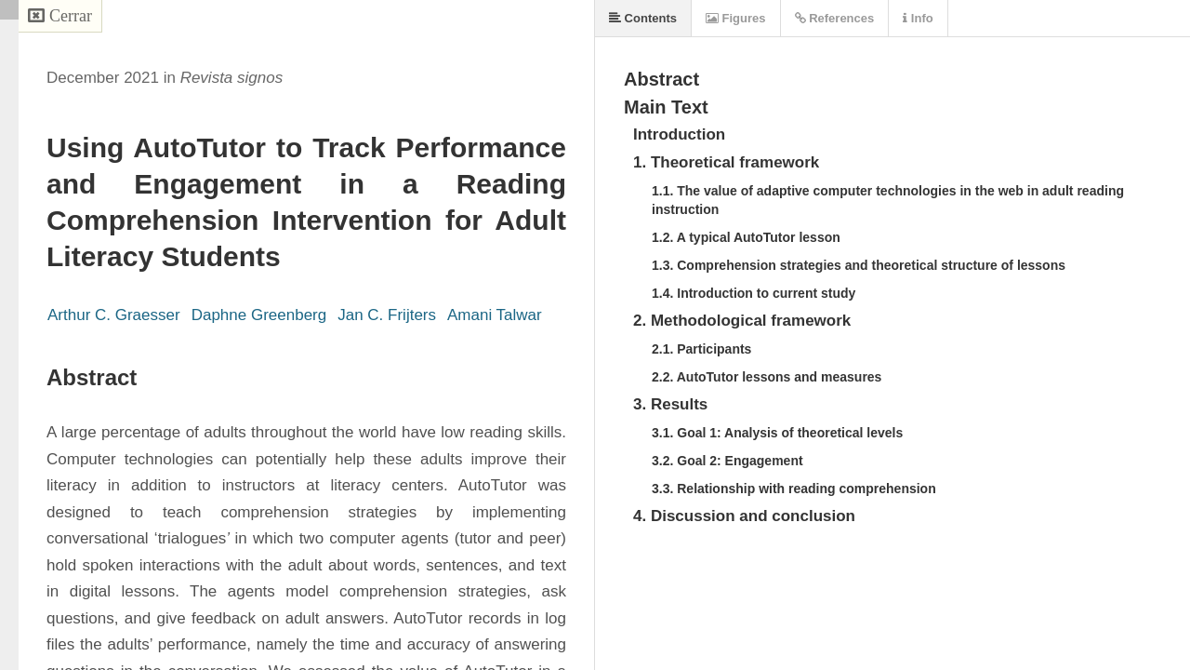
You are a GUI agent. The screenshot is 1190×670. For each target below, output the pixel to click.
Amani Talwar (494, 315)
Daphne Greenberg (259, 315)
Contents (643, 18)
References (835, 18)
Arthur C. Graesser (113, 315)
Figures (736, 18)
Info (917, 18)
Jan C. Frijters (386, 315)
